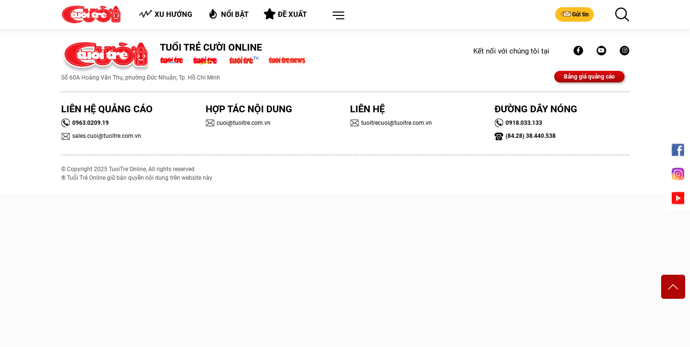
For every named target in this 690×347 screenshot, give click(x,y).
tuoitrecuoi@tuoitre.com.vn (391, 123)
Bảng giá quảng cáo (589, 76)
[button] (336, 16)
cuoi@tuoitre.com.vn (238, 123)
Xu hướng (165, 14)
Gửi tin (574, 14)
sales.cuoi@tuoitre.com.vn (101, 136)
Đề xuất (285, 14)
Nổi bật (228, 13)
